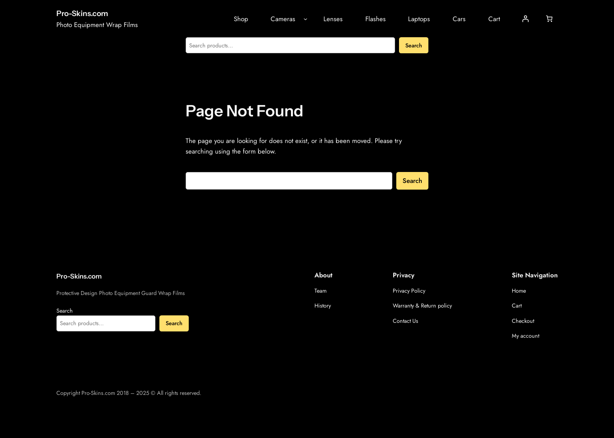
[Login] (525, 19)
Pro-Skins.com (82, 13)
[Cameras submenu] (305, 19)
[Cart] (549, 19)
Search (413, 45)
